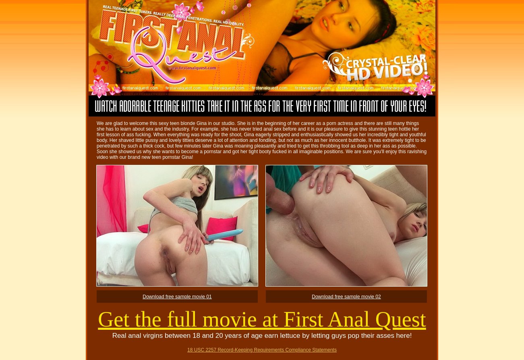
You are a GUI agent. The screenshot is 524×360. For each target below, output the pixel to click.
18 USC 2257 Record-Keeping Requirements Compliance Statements (262, 350)
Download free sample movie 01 (177, 297)
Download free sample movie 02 (346, 297)
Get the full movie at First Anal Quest (262, 319)
